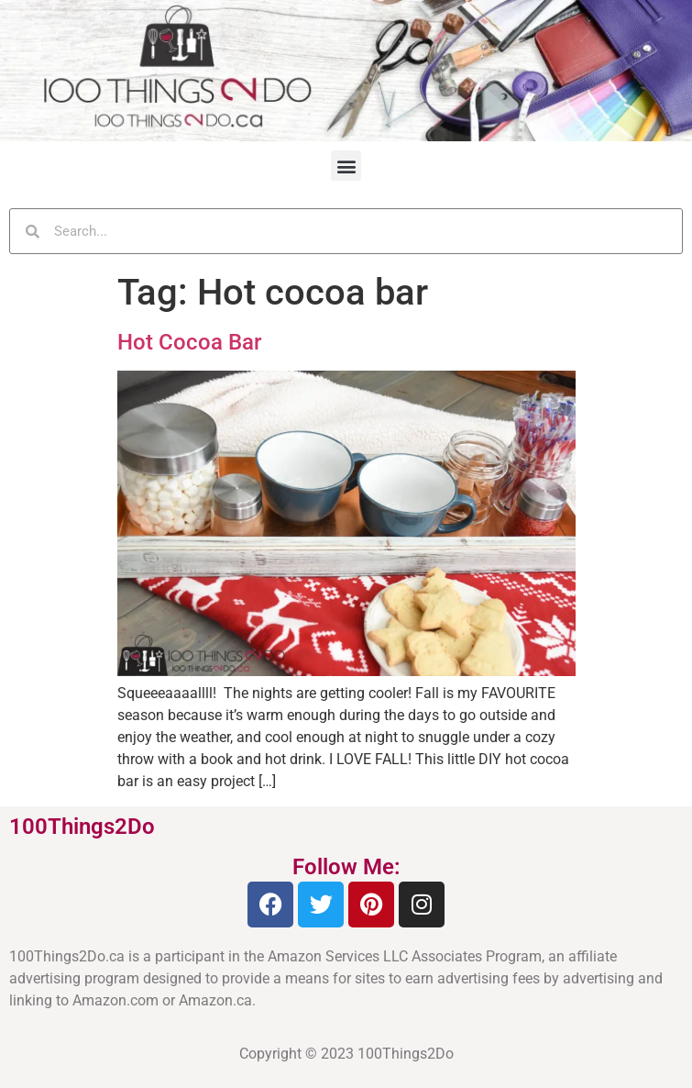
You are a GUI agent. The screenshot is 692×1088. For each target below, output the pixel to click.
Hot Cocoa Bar (189, 342)
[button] (346, 165)
